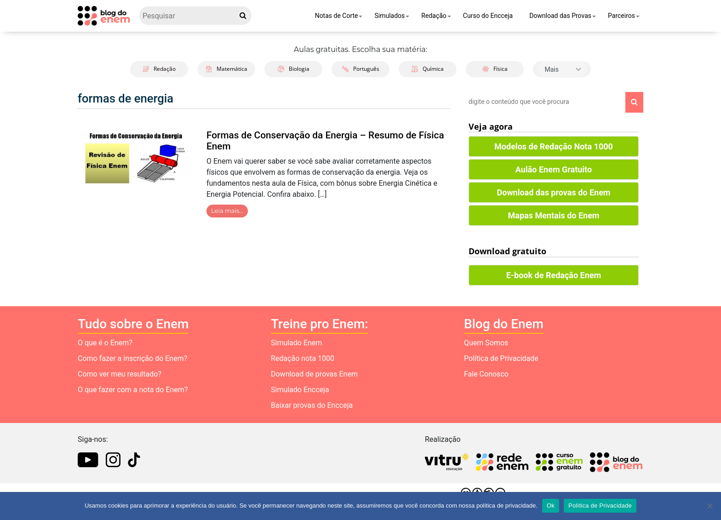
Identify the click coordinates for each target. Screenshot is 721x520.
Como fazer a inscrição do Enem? (132, 358)
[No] (709, 505)
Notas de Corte (336, 15)
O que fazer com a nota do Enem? (133, 389)
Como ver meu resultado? (119, 374)
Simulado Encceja (300, 389)
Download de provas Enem (314, 374)
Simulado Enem (296, 342)
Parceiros (621, 15)
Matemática (226, 69)
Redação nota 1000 (302, 358)
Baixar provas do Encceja (312, 405)
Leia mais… (227, 210)
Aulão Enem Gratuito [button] (553, 169)
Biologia (293, 69)
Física (495, 69)
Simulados (389, 15)
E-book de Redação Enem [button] (553, 275)
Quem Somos (486, 342)
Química (428, 69)
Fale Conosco (486, 374)
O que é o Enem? (105, 342)
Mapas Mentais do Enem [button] (554, 215)
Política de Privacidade (501, 358)
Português (360, 69)
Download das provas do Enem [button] (554, 192)
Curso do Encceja (488, 15)
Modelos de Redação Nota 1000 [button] (553, 146)
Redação (433, 15)
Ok (551, 505)
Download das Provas (560, 15)
